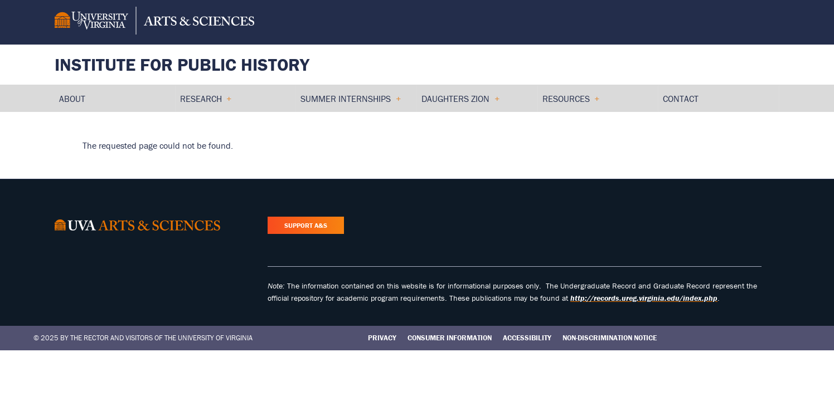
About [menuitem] (72, 98)
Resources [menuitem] (571, 102)
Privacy (382, 338)
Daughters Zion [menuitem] (460, 102)
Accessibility (527, 338)
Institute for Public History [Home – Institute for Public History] (182, 64)
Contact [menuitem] (681, 98)
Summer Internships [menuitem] (350, 102)
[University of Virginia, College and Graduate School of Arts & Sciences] (154, 22)
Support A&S (305, 225)
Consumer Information (450, 338)
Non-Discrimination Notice (610, 338)
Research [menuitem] (206, 102)
